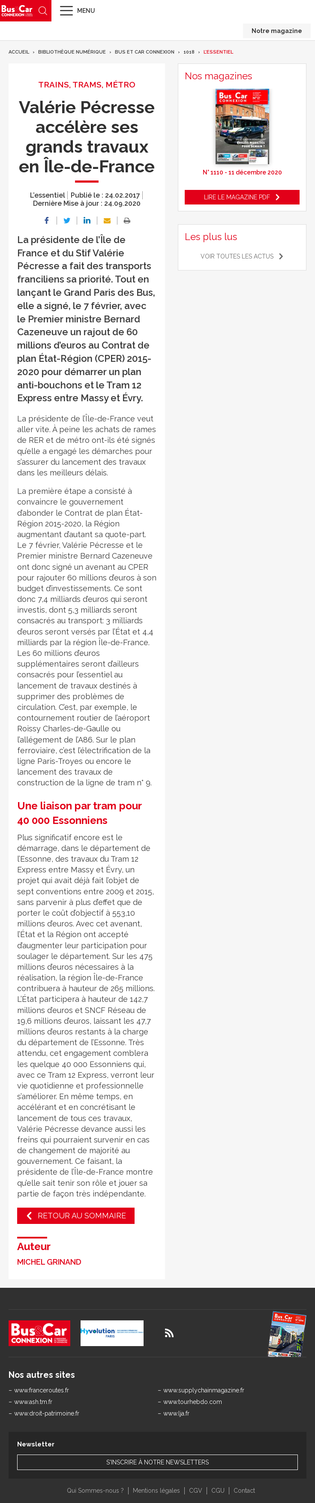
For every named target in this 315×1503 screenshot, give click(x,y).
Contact (244, 1490)
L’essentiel (218, 52)
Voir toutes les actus (237, 256)
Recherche (42, 10)
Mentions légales (156, 1490)
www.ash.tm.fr (33, 1401)
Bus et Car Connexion (144, 52)
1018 (189, 52)
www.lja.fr (176, 1413)
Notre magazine (277, 30)
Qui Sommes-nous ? (95, 1490)
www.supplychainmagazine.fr (203, 1390)
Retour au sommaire (82, 1215)
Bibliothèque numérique (72, 52)
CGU (218, 1490)
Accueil (19, 52)
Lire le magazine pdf (237, 197)
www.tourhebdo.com (192, 1401)
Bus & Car (17, 10)
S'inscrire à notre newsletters (157, 1462)
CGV (195, 1490)
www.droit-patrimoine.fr (46, 1413)
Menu (86, 10)
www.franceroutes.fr (41, 1390)
